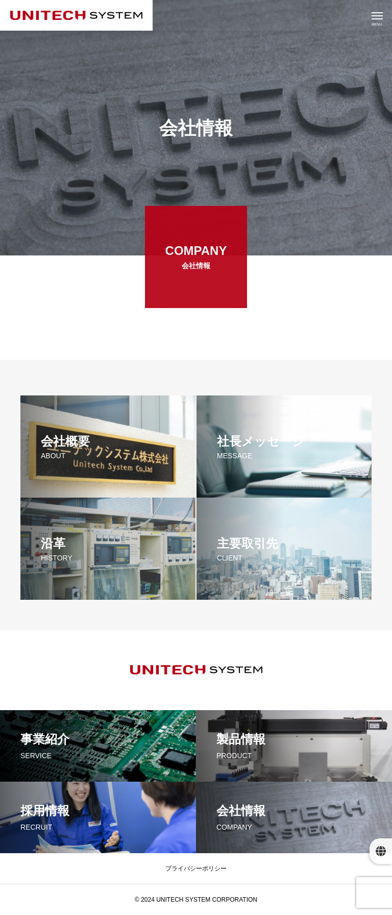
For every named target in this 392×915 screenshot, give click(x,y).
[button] (381, 851)
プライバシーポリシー (196, 868)
